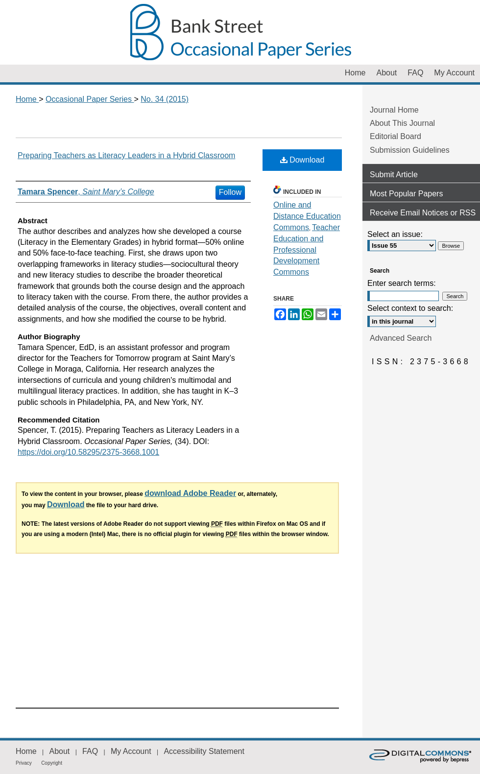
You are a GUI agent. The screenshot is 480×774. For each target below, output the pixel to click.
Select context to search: (410, 308)
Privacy (24, 763)
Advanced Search (401, 338)
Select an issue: (395, 234)
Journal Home (394, 110)
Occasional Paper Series (240, 32)
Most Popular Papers (406, 193)
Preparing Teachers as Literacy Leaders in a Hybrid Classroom (126, 155)
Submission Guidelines (410, 150)
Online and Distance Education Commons (307, 216)
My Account (131, 751)
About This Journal (402, 123)
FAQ (90, 751)
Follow (230, 192)
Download (302, 160)
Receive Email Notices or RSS (423, 213)
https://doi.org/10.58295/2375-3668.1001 (88, 452)
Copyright (51, 763)
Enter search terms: (401, 283)
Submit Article (394, 174)
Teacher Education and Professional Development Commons (306, 249)
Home (27, 99)
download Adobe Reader (190, 493)
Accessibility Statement (204, 751)
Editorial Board (395, 136)
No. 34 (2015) (165, 99)
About (59, 751)
